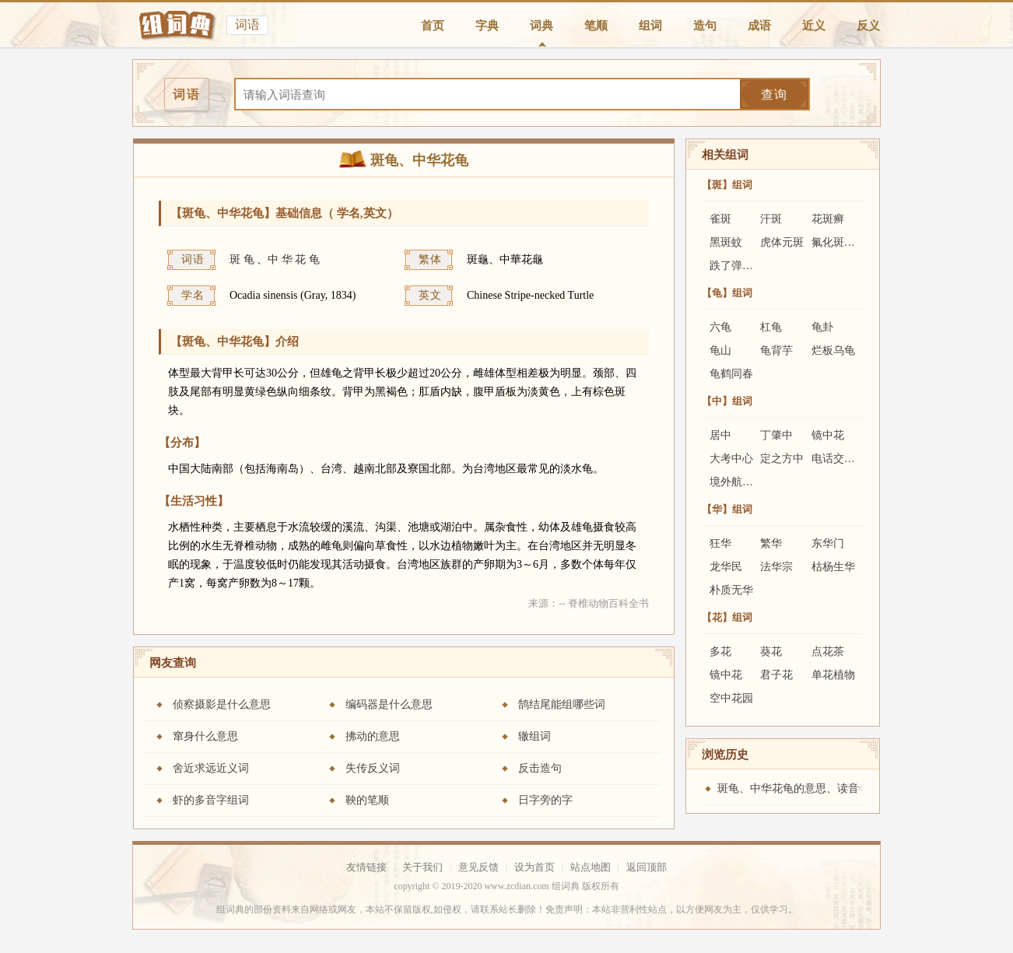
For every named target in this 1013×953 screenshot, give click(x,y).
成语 (759, 25)
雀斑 (720, 219)
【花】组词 (727, 617)
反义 (868, 25)
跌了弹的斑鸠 (742, 266)
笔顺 (596, 25)
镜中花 (827, 435)
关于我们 (422, 867)
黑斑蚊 (726, 242)
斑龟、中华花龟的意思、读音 (788, 788)
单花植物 (833, 675)
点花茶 (827, 651)
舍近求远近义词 (211, 768)
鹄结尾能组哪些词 (561, 704)
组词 (650, 25)
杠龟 (771, 327)
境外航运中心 (742, 482)
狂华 (720, 543)
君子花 (776, 675)
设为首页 (534, 867)
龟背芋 (776, 350)
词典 (541, 25)
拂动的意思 (372, 736)
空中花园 (731, 698)
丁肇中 (776, 435)
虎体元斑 (782, 242)
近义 (813, 25)
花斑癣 (827, 219)
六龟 (720, 327)
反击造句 (540, 768)
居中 (720, 435)
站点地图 (590, 867)
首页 (432, 25)
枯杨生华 (833, 567)
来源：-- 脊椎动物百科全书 (588, 603)
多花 (720, 651)
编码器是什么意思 (389, 704)
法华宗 (776, 567)
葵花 (771, 651)
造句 (705, 25)
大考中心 (731, 458)
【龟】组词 (727, 293)
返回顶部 (646, 867)
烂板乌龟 (833, 350)
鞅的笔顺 (367, 800)
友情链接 (366, 867)
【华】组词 (727, 509)
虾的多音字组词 (211, 800)
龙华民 (726, 567)
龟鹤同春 (731, 374)
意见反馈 (478, 867)
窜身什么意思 (205, 736)
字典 (487, 25)
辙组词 (534, 736)
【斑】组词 (727, 185)
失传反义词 (372, 768)
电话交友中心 (844, 458)
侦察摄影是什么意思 (222, 704)
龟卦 (822, 327)
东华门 (827, 543)
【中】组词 (727, 401)
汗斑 (771, 219)
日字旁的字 (545, 800)
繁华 (771, 543)
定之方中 (782, 458)
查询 (774, 94)
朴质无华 (731, 590)
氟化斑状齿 (838, 242)
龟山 (720, 350)
